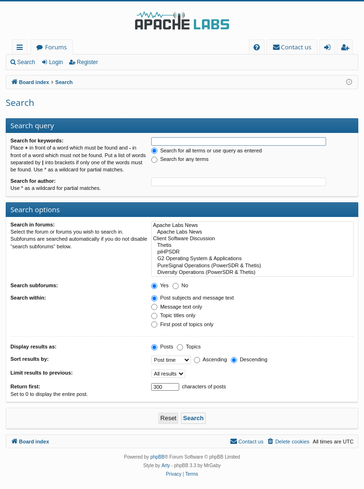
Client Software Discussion (252, 238)
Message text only (176, 307)
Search (26, 62)
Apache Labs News (252, 225)
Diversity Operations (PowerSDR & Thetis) (252, 272)
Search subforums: (34, 285)
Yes (160, 285)
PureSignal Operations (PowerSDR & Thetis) (252, 266)
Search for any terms (180, 159)
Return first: (25, 386)
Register (87, 62)
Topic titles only (173, 315)
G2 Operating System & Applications (252, 258)
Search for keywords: (37, 140)
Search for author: (32, 181)
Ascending (210, 359)
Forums (56, 47)
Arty (166, 465)
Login (56, 62)
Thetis (252, 245)
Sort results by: (29, 359)
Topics (188, 346)
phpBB (157, 457)
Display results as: (33, 346)
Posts (162, 346)
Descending (249, 359)
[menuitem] (256, 47)
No (180, 285)
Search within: (28, 298)
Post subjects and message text (192, 298)
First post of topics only (182, 324)
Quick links (21, 49)
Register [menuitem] (347, 49)
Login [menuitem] (329, 49)
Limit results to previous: (41, 373)
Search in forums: (32, 224)
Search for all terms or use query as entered (206, 150)
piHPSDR (252, 252)
